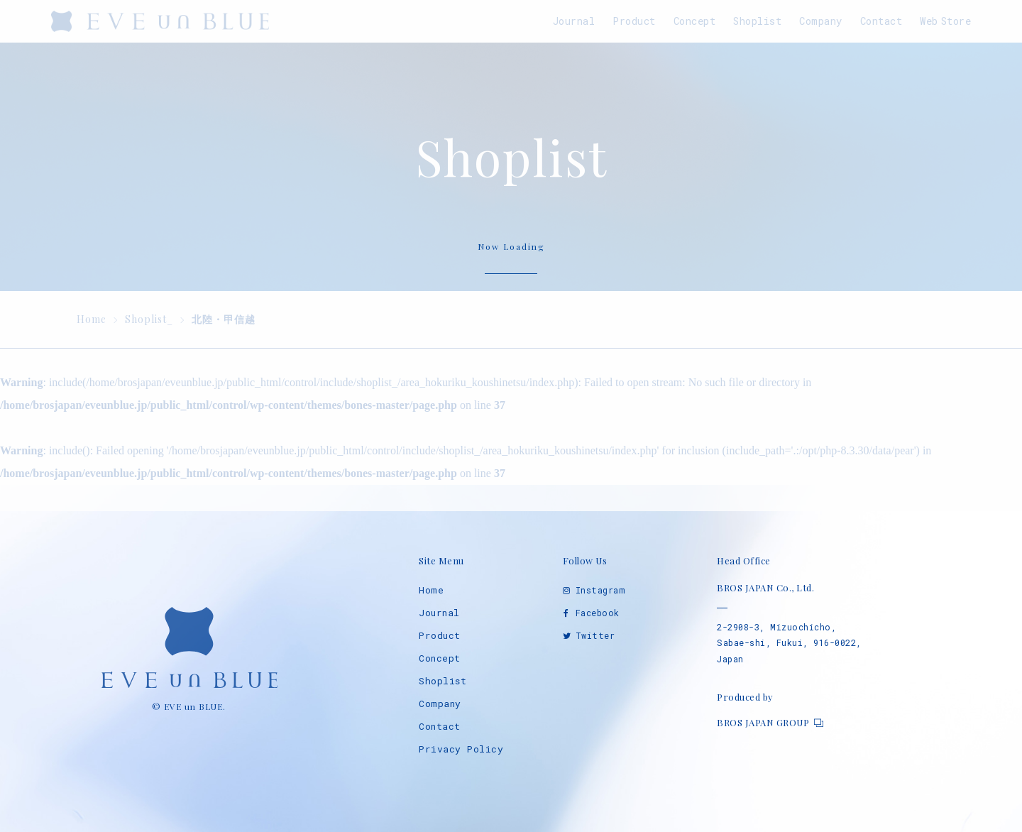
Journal (439, 612)
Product (440, 635)
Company (440, 703)
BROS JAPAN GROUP (763, 722)
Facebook (598, 612)
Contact (440, 726)
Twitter (595, 635)
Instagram (600, 590)
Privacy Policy (461, 749)
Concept (440, 658)
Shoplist (442, 680)
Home (431, 590)
